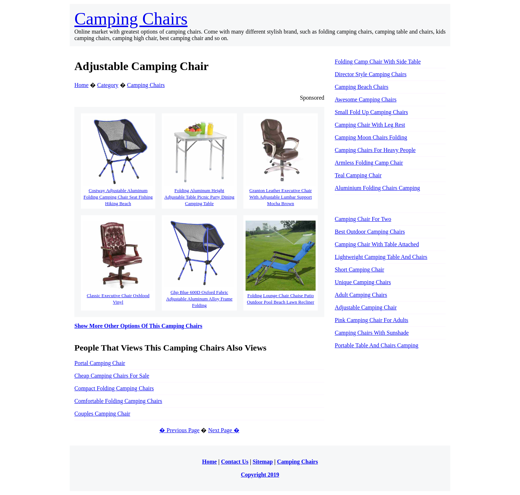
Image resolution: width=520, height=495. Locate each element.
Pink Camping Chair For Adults (371, 320)
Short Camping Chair (359, 269)
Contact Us (234, 462)
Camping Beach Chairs (361, 87)
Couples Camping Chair (102, 414)
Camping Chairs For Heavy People (375, 150)
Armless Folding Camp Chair (369, 163)
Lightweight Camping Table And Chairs (381, 257)
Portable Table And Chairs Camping (376, 345)
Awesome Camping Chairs (365, 99)
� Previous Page (179, 430)
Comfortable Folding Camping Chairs (118, 401)
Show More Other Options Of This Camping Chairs (138, 326)
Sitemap (263, 462)
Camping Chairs (130, 18)
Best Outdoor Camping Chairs (370, 232)
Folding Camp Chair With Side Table (378, 61)
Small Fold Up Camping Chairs (371, 112)
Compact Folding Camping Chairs (114, 388)
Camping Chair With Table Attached (377, 244)
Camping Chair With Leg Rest (370, 125)
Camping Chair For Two (363, 219)
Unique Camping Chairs (363, 282)
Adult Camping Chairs (361, 295)
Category (107, 85)
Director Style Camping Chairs (371, 74)
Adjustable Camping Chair (366, 307)
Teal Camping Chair (358, 175)
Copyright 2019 (260, 475)
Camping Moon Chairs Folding (371, 137)
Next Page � (223, 430)
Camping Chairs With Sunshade (372, 333)
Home (81, 85)
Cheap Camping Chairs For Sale (111, 376)
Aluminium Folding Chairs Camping (377, 188)
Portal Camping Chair (99, 363)
